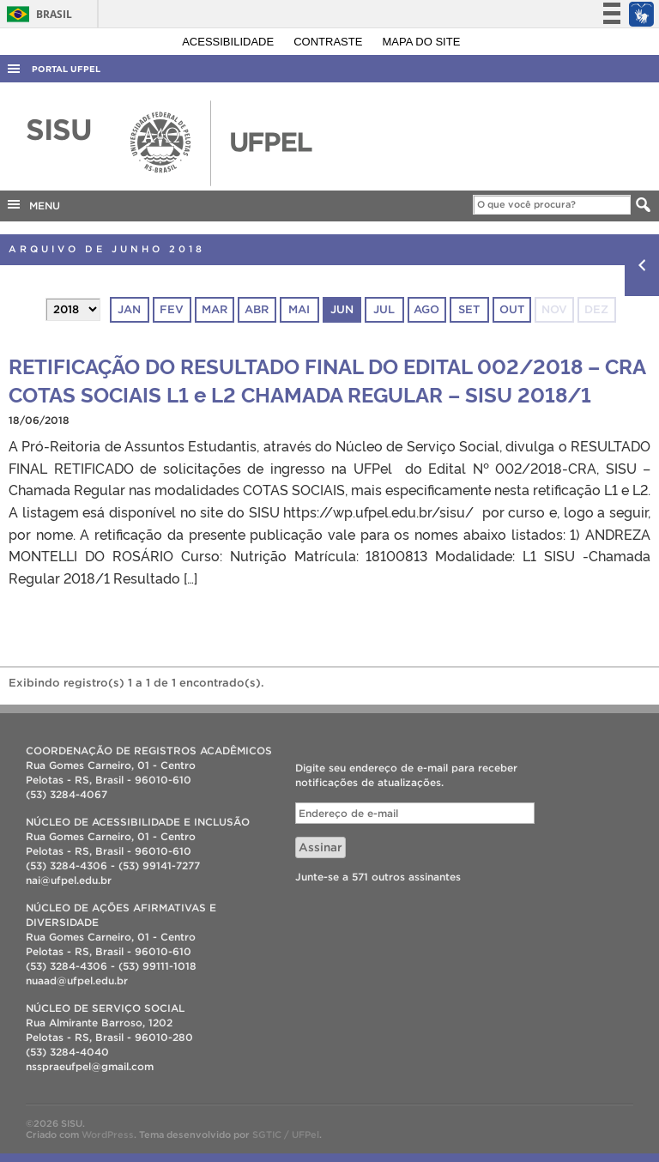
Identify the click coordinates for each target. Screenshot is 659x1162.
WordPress (108, 1134)
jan (129, 309)
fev (172, 309)
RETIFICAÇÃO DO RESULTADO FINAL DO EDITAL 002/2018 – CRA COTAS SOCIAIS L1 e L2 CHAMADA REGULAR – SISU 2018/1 (327, 379)
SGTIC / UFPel (285, 1134)
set (469, 309)
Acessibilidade (229, 41)
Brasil (36, 14)
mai (299, 309)
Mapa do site (422, 41)
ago (426, 309)
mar (214, 309)
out (511, 309)
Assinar (320, 847)
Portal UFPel (66, 69)
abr (257, 309)
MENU (32, 204)
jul (384, 309)
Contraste (329, 41)
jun (342, 309)
